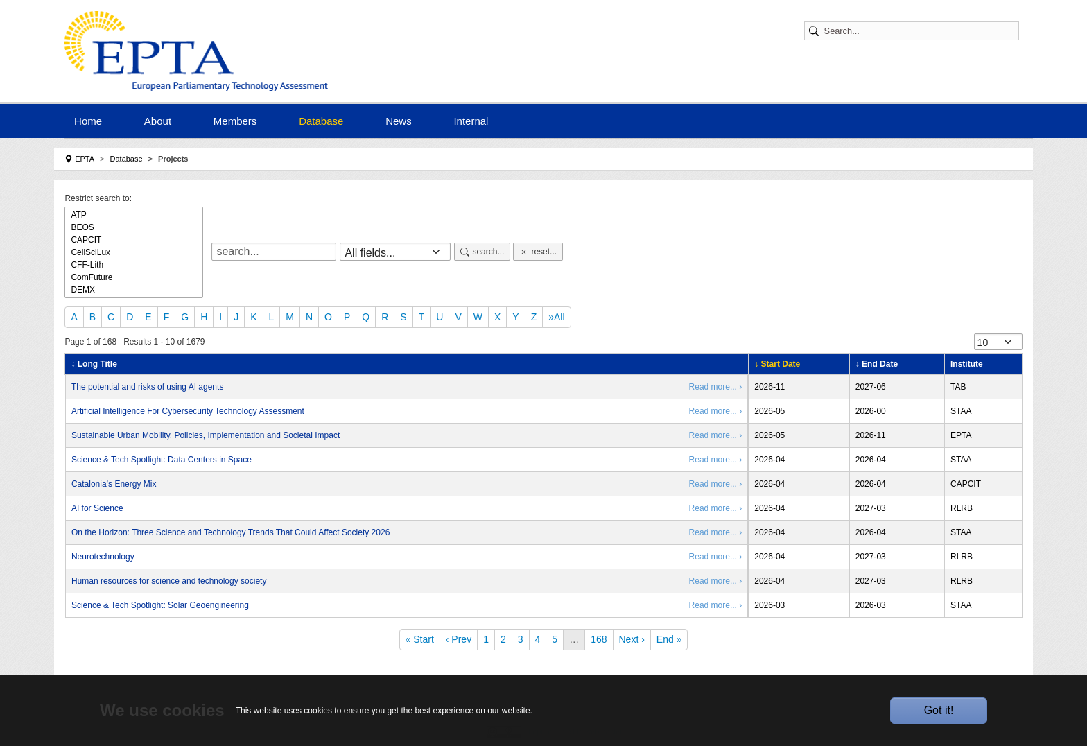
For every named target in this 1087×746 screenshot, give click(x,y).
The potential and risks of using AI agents (147, 387)
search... (482, 252)
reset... (538, 252)
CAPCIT (134, 240)
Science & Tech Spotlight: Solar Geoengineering (160, 605)
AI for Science (97, 508)
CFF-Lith (134, 265)
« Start (420, 639)
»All (556, 316)
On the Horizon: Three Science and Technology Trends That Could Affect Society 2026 (230, 532)
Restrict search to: (98, 198)
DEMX (134, 290)
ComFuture (134, 277)
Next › (632, 639)
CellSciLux (134, 252)
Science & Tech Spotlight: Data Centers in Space (161, 460)
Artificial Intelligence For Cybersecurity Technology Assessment (187, 411)
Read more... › (715, 387)
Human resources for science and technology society (168, 581)
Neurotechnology (102, 557)
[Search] (918, 31)
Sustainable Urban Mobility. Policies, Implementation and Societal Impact (205, 435)
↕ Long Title (93, 364)
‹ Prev (458, 639)
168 (599, 639)
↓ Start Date (777, 364)
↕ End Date (876, 364)
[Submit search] (816, 31)
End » (669, 639)
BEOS (134, 227)
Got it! (939, 710)
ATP (134, 215)
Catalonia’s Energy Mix (114, 484)
